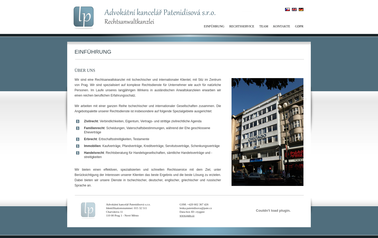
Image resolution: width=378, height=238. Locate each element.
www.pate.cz (187, 215)
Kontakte (281, 26)
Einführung (214, 26)
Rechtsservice (241, 26)
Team (263, 26)
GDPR (299, 26)
